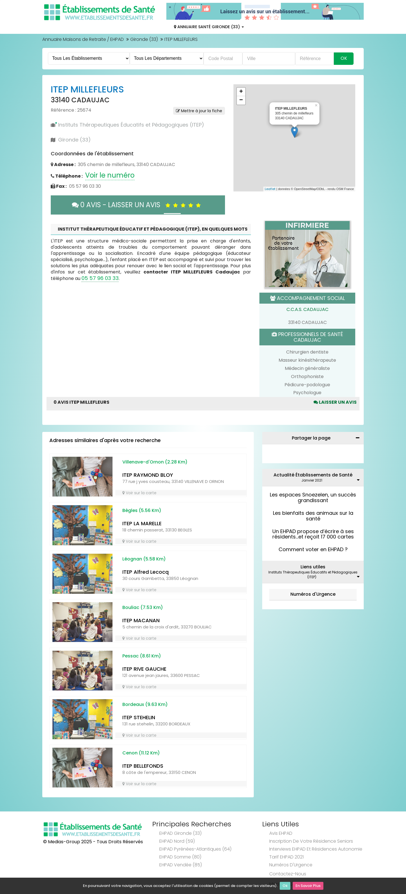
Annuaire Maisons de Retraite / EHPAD (83, 39)
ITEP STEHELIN (138, 717)
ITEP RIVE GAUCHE (144, 668)
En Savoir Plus (308, 885)
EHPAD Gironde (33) (180, 833)
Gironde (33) (144, 39)
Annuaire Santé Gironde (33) (209, 27)
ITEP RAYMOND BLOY (147, 474)
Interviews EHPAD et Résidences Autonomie (315, 849)
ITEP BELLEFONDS (142, 765)
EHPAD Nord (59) (177, 841)
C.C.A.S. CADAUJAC (307, 309)
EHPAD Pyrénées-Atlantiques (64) (195, 849)
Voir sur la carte (139, 493)
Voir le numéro (109, 175)
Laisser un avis (335, 402)
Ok (285, 885)
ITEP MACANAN (141, 620)
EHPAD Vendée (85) (180, 865)
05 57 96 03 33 (100, 278)
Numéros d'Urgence (313, 594)
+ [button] (241, 92)
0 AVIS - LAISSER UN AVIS (138, 204)
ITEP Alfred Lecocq (145, 571)
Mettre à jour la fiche (199, 111)
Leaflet (270, 189)
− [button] (241, 100)
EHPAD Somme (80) (180, 857)
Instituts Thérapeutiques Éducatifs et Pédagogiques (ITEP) (131, 124)
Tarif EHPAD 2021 (286, 857)
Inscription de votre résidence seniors (311, 841)
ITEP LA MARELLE (142, 523)
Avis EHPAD (280, 833)
